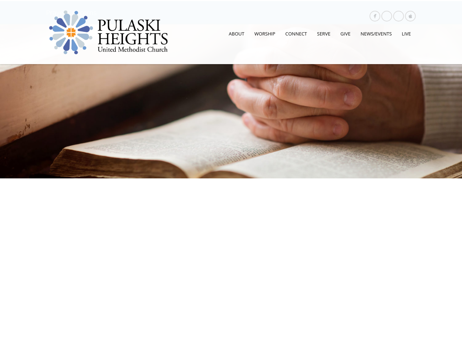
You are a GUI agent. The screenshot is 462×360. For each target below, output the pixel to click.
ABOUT (236, 33)
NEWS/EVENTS (376, 33)
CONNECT (296, 33)
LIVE (406, 33)
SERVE (323, 33)
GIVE (345, 33)
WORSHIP (264, 33)
